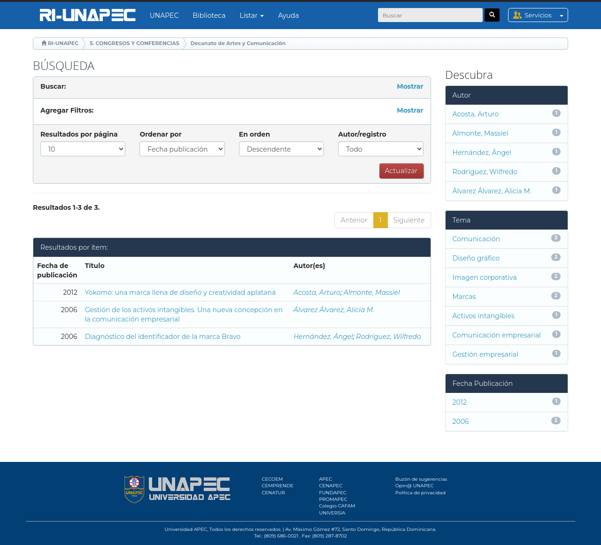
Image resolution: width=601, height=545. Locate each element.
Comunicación (477, 239)
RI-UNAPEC (63, 43)
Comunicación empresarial (497, 335)
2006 (461, 421)
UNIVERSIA (332, 513)
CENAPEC (330, 486)
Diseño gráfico (476, 258)
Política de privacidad (420, 493)
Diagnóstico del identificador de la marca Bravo (163, 336)
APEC (325, 479)
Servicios (546, 15)
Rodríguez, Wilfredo (388, 336)
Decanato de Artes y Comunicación (238, 43)
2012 (460, 402)
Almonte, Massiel (372, 292)
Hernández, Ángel (323, 336)
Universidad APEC (186, 529)
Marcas (464, 296)
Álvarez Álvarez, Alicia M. (333, 310)
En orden (254, 134)
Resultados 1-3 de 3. (66, 207)
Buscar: (53, 86)
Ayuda (288, 15)
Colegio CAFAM (337, 506)
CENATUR (273, 493)
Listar (252, 15)
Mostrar (410, 86)
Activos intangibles (484, 316)
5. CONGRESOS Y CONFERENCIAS (134, 43)
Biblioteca (209, 15)
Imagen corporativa (485, 277)
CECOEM (272, 479)
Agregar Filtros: (66, 110)
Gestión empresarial (486, 354)
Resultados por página (79, 134)
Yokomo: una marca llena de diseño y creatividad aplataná (180, 292)
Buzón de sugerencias (421, 479)
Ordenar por (160, 134)
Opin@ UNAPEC (414, 486)
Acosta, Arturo (316, 292)
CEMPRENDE (277, 486)
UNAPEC (164, 15)
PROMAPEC (333, 499)
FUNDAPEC (333, 493)
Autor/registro (362, 134)
